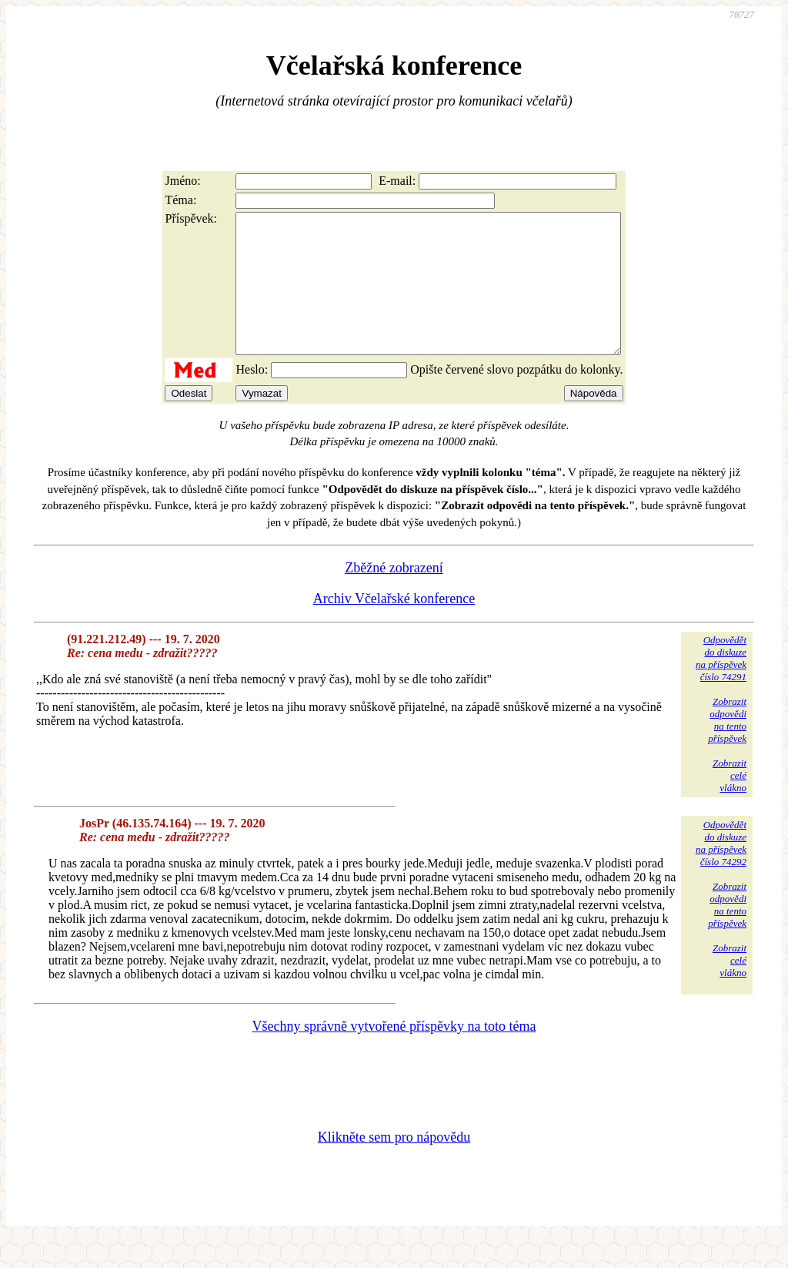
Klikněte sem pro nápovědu (394, 1164)
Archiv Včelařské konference (394, 626)
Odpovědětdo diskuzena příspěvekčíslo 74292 (721, 871)
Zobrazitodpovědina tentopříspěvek (727, 747)
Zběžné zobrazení (393, 595)
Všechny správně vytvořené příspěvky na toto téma (394, 1054)
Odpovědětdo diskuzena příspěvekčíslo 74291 (721, 686)
